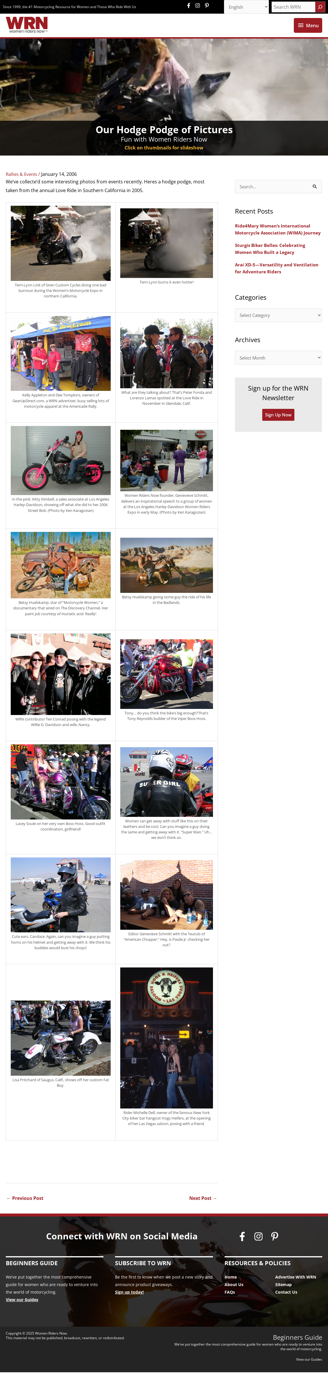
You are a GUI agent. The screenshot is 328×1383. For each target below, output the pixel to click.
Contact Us (286, 1303)
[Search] (320, 7)
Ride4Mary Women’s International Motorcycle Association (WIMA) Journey (274, 244)
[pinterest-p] (207, 5)
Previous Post (24, 1209)
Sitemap (283, 1295)
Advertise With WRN (295, 1287)
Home (231, 1287)
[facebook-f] (190, 5)
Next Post (203, 1209)
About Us (234, 1295)
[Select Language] (244, 7)
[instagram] (199, 5)
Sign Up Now (278, 435)
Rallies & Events (23, 184)
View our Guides (22, 1310)
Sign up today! (129, 1303)
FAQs (230, 1303)
